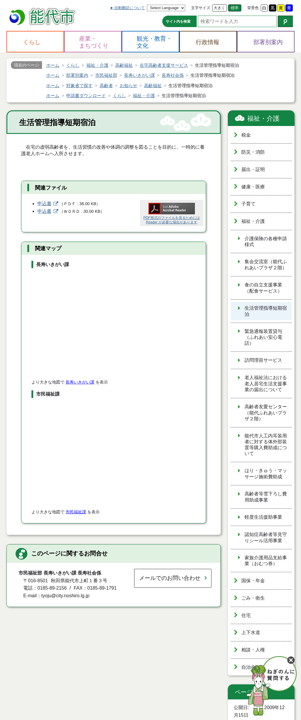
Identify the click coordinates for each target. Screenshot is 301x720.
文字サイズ (200, 8)
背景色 (253, 8)
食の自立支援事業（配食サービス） (263, 287)
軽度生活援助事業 (263, 517)
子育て (248, 203)
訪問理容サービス (263, 360)
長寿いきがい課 (80, 382)
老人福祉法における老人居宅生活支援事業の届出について (266, 383)
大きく (219, 8)
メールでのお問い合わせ (169, 578)
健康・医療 (253, 186)
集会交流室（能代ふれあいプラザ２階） (266, 264)
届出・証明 (253, 169)
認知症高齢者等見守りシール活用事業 (266, 537)
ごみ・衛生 (253, 597)
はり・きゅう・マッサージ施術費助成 (266, 473)
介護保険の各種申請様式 (266, 241)
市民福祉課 (76, 512)
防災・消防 (253, 152)
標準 (234, 8)
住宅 (246, 615)
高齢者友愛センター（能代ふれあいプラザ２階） (266, 412)
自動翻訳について (129, 8)
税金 (246, 134)
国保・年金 (253, 580)
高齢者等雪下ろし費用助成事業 (266, 496)
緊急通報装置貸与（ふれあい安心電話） (263, 337)
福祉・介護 (263, 118)
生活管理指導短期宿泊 (266, 311)
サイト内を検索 (178, 21)
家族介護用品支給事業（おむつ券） (266, 560)
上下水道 (250, 632)
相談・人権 (253, 649)
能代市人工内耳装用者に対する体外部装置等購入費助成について (266, 444)
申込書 (44, 203)
